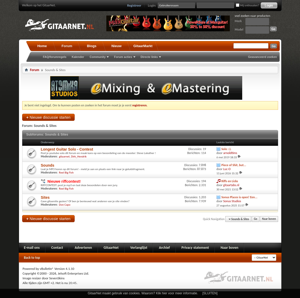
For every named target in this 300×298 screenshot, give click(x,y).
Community (98, 56)
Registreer (134, 5)
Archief (164, 247)
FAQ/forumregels (54, 56)
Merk (238, 21)
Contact (57, 247)
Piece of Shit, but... (233, 165)
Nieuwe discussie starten (48, 117)
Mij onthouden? (247, 5)
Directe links (149, 56)
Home (42, 46)
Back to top (32, 258)
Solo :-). (226, 149)
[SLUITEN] (209, 293)
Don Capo (64, 204)
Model (239, 29)
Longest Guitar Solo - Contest (67, 149)
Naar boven (269, 219)
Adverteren (83, 247)
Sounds (47, 165)
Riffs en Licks (229, 181)
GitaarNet (111, 247)
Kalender (78, 56)
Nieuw (116, 46)
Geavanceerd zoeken (262, 56)
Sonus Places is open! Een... (239, 197)
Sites (45, 197)
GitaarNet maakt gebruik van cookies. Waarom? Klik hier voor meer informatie (142, 293)
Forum (66, 46)
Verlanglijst (138, 247)
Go (255, 219)
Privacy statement (195, 247)
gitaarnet (64, 156)
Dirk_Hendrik (79, 156)
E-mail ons (32, 247)
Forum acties (123, 56)
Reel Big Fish (66, 172)
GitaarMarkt (143, 46)
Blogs (91, 46)
